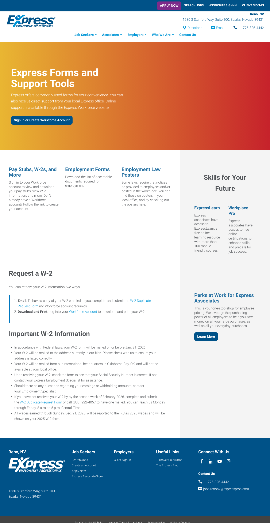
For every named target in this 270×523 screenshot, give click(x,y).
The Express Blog (167, 466)
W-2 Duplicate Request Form (41, 403)
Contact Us (187, 35)
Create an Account (84, 466)
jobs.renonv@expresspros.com (226, 490)
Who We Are (161, 35)
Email (220, 28)
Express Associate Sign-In (88, 477)
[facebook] (201, 462)
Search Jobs (194, 5)
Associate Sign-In (223, 5)
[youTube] (219, 462)
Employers (135, 35)
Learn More (206, 337)
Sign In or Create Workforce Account (42, 121)
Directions (195, 28)
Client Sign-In (253, 5)
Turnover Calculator (169, 460)
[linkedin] (210, 462)
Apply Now (169, 6)
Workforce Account (83, 312)
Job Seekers (84, 35)
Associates (110, 35)
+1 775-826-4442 (251, 28)
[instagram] (228, 462)
